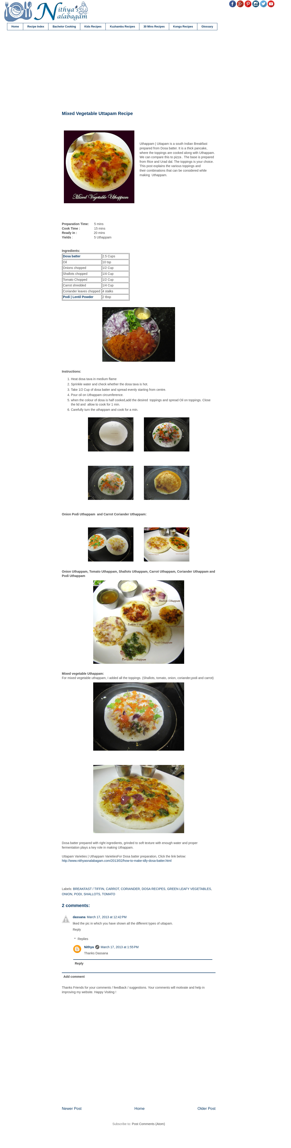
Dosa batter (72, 256)
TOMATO (108, 894)
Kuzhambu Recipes (122, 26)
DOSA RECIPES (153, 889)
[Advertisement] (139, 71)
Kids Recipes (92, 26)
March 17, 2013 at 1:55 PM (120, 947)
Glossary (207, 26)
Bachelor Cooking (64, 26)
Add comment (74, 976)
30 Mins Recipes (154, 26)
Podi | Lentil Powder (78, 297)
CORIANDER (130, 889)
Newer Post (72, 1108)
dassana (79, 917)
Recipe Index (35, 26)
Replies (83, 939)
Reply (77, 929)
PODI (78, 894)
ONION (67, 894)
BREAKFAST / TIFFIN (88, 889)
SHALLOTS (92, 894)
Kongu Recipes (183, 26)
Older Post (207, 1108)
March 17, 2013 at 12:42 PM (107, 917)
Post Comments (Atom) (148, 1124)
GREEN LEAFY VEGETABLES (189, 889)
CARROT (112, 889)
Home (15, 26)
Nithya (89, 947)
